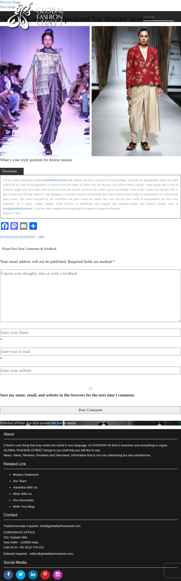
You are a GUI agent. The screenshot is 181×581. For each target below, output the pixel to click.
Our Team (20, 481)
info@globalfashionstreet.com (60, 526)
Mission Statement (25, 474)
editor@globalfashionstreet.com (51, 553)
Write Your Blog (23, 506)
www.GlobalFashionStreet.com (54, 180)
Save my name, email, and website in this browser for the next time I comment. (67, 395)
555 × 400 (37, 237)
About (9, 434)
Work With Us (22, 494)
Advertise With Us (25, 487)
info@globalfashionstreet (17, 208)
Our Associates (23, 500)
